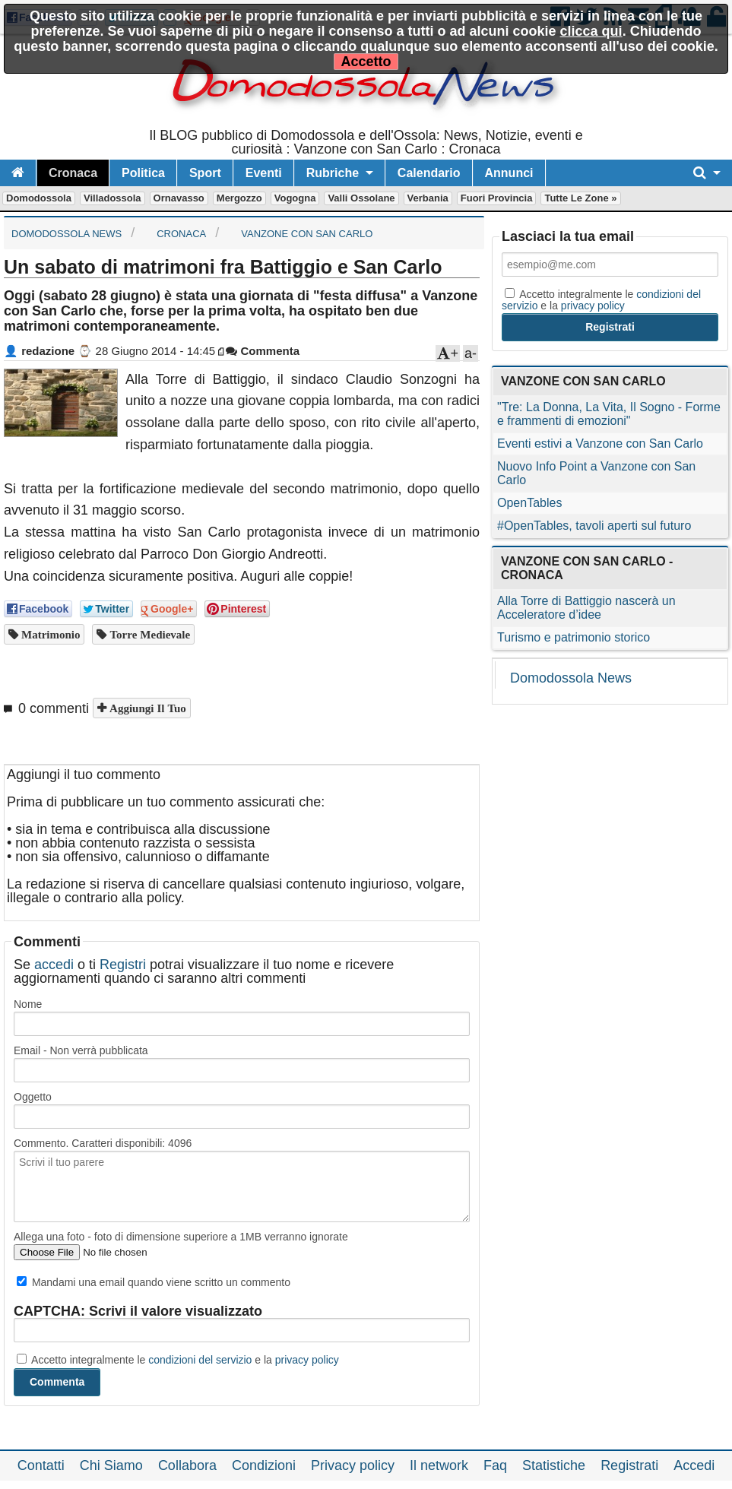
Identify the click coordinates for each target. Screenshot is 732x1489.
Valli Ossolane (361, 198)
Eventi (264, 172)
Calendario (429, 172)
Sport (205, 172)
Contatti (41, 1465)
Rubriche (332, 172)
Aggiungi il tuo (146, 708)
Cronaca (73, 172)
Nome (28, 1004)
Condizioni (264, 1465)
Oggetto (33, 1096)
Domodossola (38, 198)
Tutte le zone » (580, 198)
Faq (495, 1465)
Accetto (366, 61)
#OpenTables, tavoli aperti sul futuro (594, 525)
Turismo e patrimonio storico (573, 637)
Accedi (694, 1465)
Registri (123, 964)
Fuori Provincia (497, 198)
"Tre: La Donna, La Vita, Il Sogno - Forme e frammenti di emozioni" (609, 414)
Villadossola (112, 198)
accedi (54, 964)
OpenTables (529, 502)
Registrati (629, 1465)
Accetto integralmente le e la (178, 1360)
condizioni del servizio (200, 1360)
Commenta (262, 350)
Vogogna (295, 198)
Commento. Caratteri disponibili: (103, 1143)
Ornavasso (179, 198)
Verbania (427, 198)
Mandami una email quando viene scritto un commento (153, 1282)
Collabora (187, 1465)
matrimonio (49, 634)
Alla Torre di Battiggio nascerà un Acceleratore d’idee (586, 607)
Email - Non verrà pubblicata (81, 1050)
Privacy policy (353, 1465)
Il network (439, 1465)
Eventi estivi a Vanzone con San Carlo (600, 443)
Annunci (509, 172)
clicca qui (591, 31)
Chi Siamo (111, 1465)
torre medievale (148, 634)
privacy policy (307, 1360)
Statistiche (553, 1465)
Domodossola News (571, 678)
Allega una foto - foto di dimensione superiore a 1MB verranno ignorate (181, 1236)
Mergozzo (239, 198)
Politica (143, 172)
